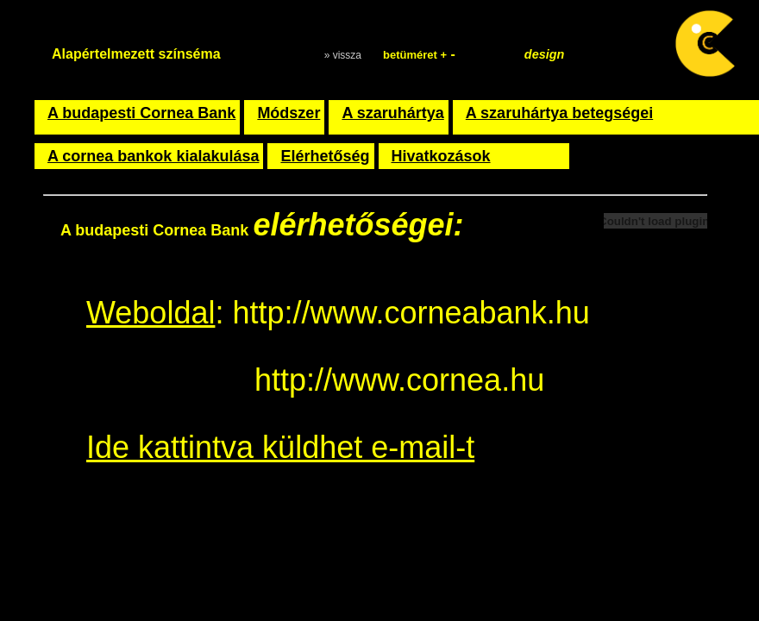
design (544, 54)
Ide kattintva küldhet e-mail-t (280, 447)
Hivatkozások (441, 156)
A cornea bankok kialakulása (153, 156)
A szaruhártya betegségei (559, 113)
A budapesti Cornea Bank (141, 113)
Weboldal (150, 312)
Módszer (288, 113)
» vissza (342, 55)
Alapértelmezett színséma (136, 54)
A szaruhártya (392, 113)
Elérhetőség (324, 156)
